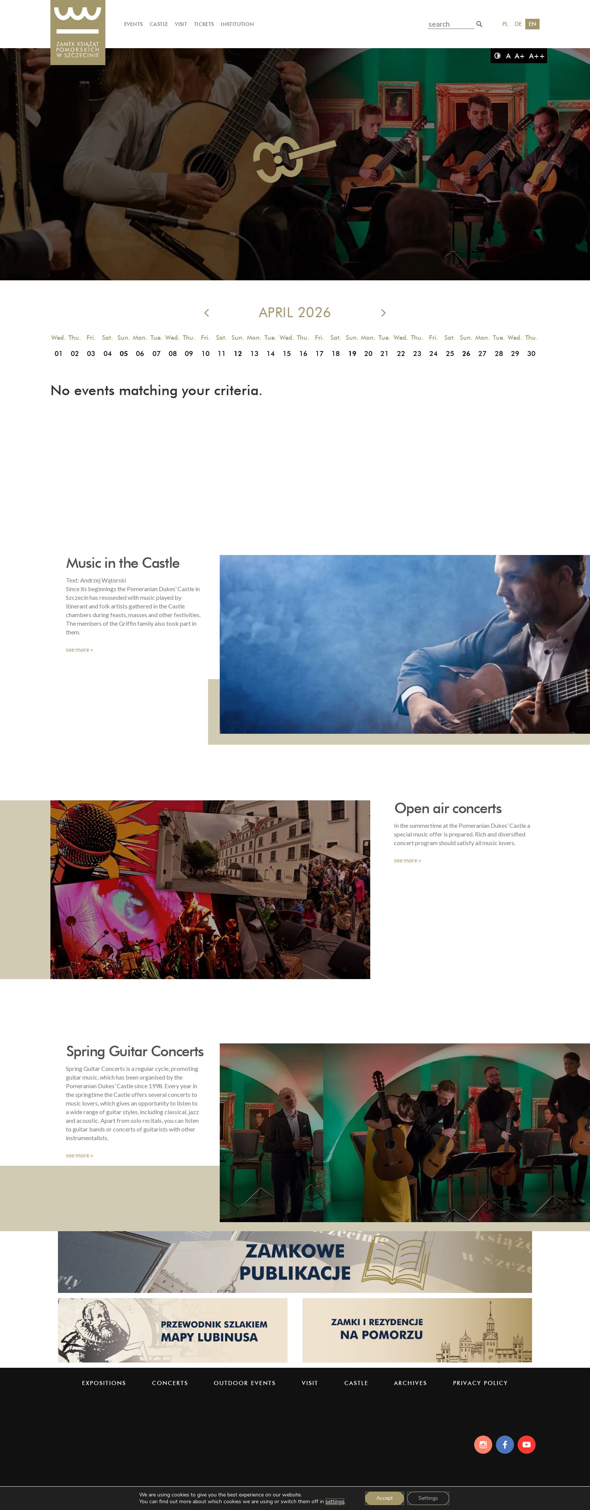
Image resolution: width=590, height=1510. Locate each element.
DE (518, 23)
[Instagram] (481, 1444)
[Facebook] (504, 1444)
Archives (410, 1383)
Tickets (204, 24)
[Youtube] (528, 1444)
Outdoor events (245, 1383)
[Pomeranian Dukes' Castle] (77, 33)
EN (532, 23)
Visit (181, 24)
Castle (159, 24)
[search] (479, 24)
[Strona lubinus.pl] (172, 1362)
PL (505, 23)
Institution (237, 24)
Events (133, 24)
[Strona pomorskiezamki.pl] (417, 1362)
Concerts (170, 1383)
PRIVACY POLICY (480, 1383)
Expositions (104, 1383)
